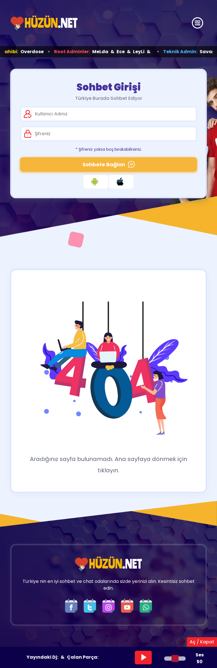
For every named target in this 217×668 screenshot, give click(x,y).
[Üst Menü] (197, 23)
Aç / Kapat (202, 642)
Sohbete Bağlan (109, 164)
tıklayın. (108, 470)
